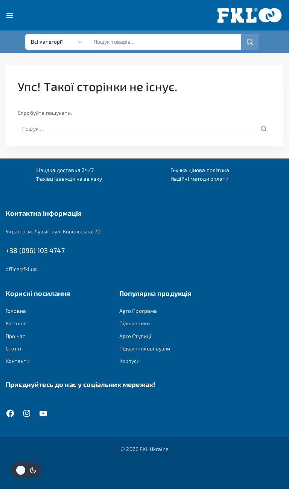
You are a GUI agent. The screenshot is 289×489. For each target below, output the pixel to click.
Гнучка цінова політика (199, 170)
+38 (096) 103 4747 (35, 250)
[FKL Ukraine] (249, 15)
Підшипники (134, 323)
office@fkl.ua (21, 269)
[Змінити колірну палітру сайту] (26, 470)
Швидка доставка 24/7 (64, 170)
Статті (13, 348)
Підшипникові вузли (144, 348)
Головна (16, 311)
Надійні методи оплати (199, 178)
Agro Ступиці (135, 336)
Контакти (17, 361)
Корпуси (129, 361)
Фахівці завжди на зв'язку (68, 178)
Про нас (15, 336)
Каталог (16, 323)
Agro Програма (138, 311)
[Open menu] (10, 15)
